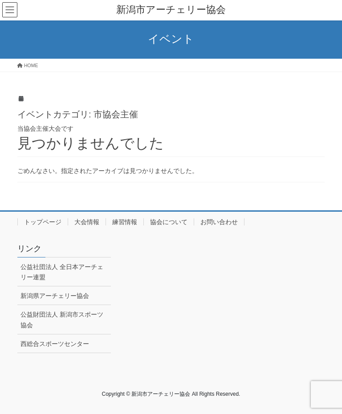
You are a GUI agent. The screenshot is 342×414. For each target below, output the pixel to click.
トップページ (42, 221)
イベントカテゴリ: (77, 114)
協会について (168, 221)
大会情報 (86, 221)
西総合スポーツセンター (54, 343)
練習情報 (124, 221)
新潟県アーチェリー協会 (54, 295)
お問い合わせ (219, 221)
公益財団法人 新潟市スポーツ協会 (61, 319)
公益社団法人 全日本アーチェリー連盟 (61, 272)
